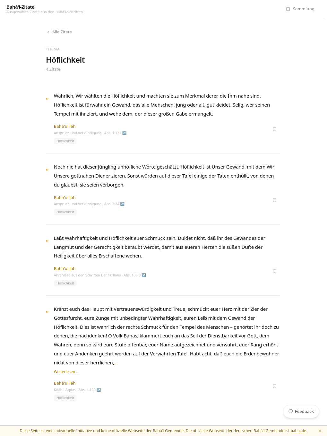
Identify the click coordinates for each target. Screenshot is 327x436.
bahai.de (298, 430)
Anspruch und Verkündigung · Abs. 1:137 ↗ (90, 132)
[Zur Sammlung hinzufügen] (274, 129)
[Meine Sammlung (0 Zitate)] (300, 9)
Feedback (301, 411)
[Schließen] (320, 431)
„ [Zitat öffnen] (47, 96)
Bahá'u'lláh (65, 126)
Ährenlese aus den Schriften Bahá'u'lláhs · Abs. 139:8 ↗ (100, 275)
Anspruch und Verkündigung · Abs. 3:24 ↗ (89, 203)
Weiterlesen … (66, 371)
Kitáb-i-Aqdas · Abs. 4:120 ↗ (77, 389)
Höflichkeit (65, 140)
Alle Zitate (59, 32)
